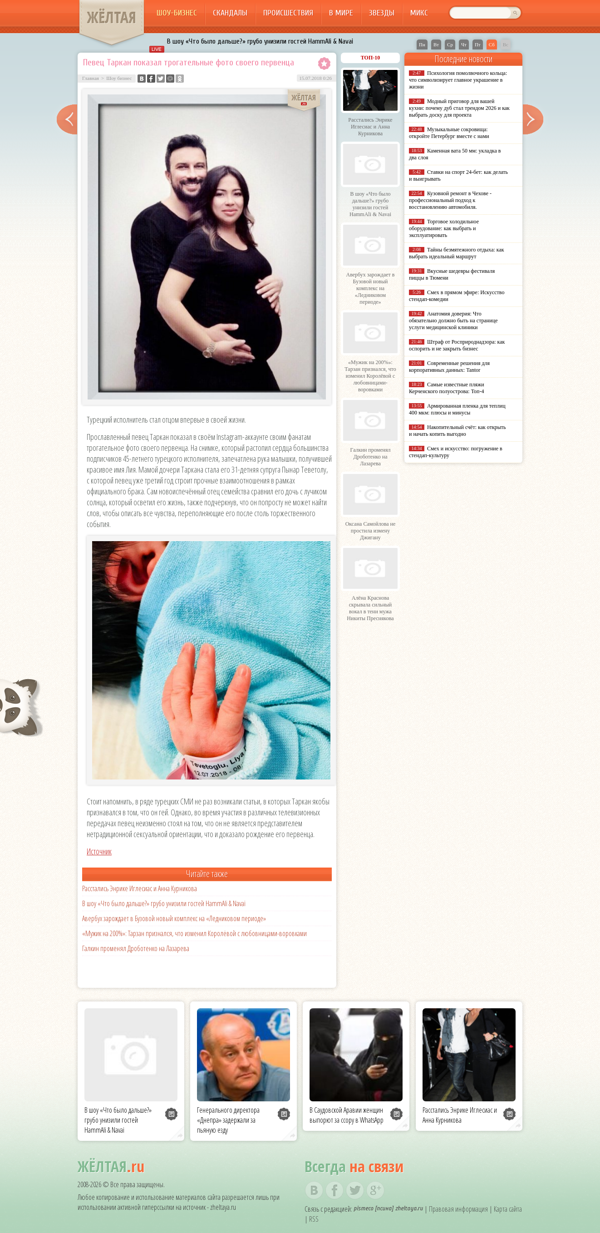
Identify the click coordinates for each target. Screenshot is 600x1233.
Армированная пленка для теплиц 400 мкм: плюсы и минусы (457, 409)
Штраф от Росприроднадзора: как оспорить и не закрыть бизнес (457, 345)
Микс (419, 13)
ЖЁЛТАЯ (111, 17)
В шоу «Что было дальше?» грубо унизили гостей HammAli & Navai (260, 41)
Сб (492, 44)
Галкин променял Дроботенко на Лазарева (135, 948)
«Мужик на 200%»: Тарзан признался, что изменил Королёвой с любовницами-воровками (194, 933)
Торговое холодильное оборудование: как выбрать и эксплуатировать (444, 228)
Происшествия (288, 13)
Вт (436, 44)
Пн (422, 44)
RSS (314, 1219)
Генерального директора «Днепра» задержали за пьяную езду (228, 1120)
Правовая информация (458, 1209)
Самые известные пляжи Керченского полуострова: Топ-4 (446, 388)
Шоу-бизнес (177, 13)
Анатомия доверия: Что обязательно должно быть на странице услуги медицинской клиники (453, 320)
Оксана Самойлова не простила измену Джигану (370, 531)
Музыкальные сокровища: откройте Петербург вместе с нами (449, 132)
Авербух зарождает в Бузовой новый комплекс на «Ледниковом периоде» (174, 918)
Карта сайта (508, 1209)
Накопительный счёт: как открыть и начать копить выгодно (457, 430)
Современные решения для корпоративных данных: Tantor (449, 366)
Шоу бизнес (119, 78)
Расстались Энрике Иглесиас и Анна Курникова (139, 888)
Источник (99, 851)
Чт (464, 44)
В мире (341, 13)
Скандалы (230, 13)
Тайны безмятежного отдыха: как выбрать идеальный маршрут (456, 253)
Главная (90, 78)
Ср (450, 44)
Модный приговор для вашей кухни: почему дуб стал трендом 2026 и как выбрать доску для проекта (459, 108)
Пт (478, 44)
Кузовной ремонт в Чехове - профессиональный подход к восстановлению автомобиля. (450, 200)
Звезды (381, 13)
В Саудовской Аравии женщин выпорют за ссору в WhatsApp (347, 1115)
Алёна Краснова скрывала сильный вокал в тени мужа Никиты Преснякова (370, 608)
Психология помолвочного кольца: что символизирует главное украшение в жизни (458, 80)
